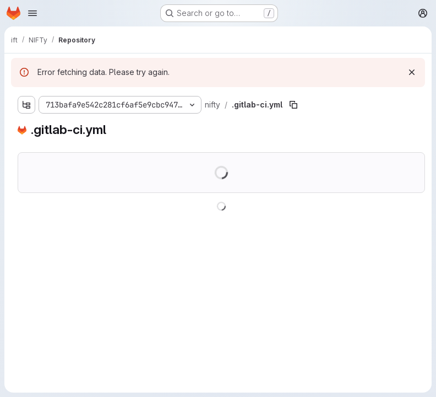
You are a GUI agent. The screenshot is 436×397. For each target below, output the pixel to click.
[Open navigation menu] (32, 13)
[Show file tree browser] (26, 105)
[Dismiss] (411, 72)
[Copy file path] (293, 105)
